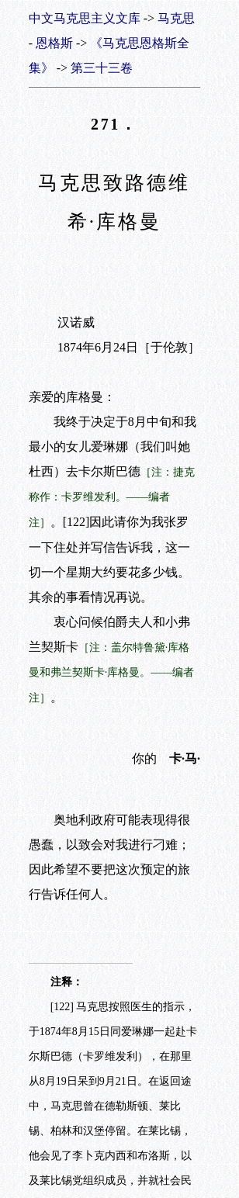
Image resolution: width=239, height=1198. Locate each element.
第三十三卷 (102, 67)
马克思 (176, 18)
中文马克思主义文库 (84, 18)
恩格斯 (54, 43)
